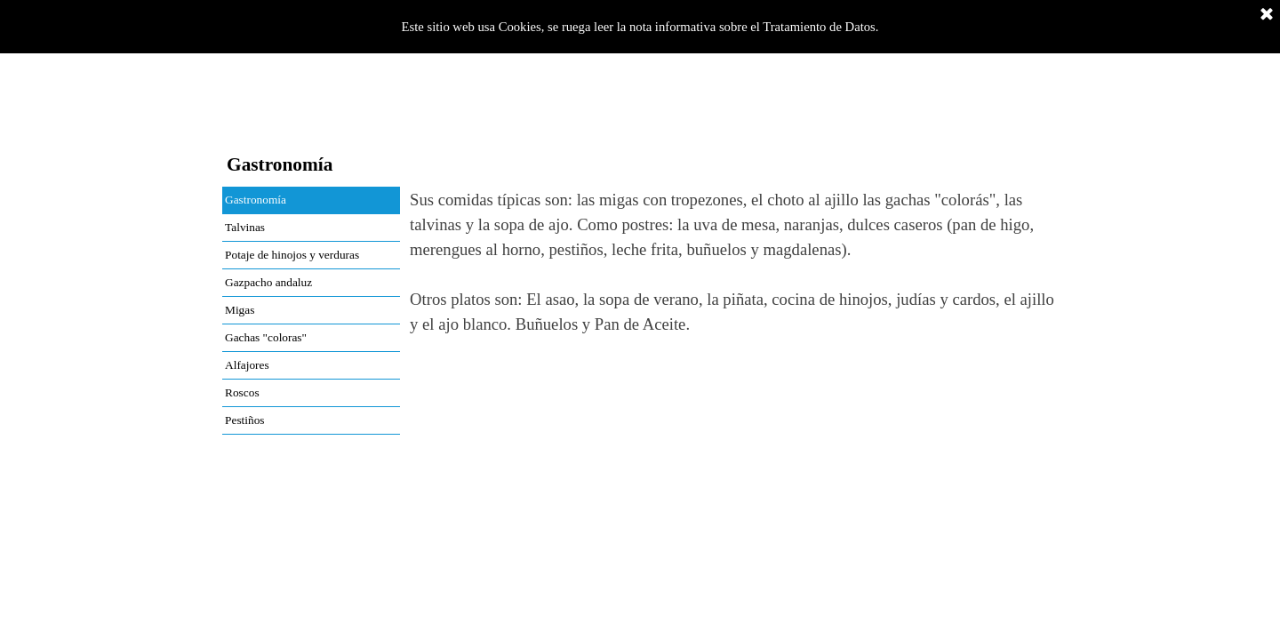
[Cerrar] (1267, 15)
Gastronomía (255, 199)
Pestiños (244, 420)
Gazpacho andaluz (268, 282)
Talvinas (245, 227)
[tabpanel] (733, 287)
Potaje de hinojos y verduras (292, 254)
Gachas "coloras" (266, 337)
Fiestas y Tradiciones (593, 127)
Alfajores (247, 365)
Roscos (242, 392)
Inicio (256, 127)
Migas (239, 309)
